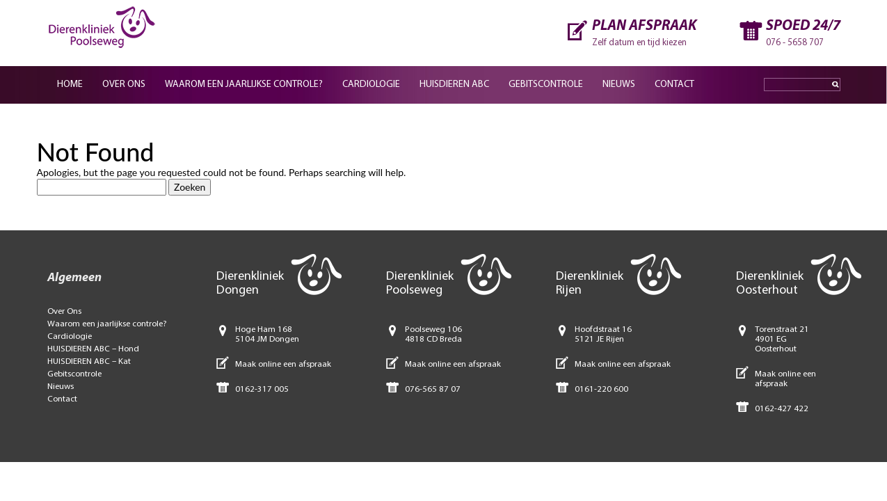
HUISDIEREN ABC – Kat (89, 361)
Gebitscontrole (546, 84)
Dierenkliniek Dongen (250, 283)
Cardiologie (371, 84)
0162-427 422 (781, 408)
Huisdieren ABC (454, 84)
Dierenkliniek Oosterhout (770, 283)
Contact (674, 84)
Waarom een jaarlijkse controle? (244, 84)
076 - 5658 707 (795, 42)
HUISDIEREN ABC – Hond (93, 348)
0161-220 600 (601, 389)
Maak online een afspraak (283, 364)
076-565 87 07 (433, 389)
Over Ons (64, 311)
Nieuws (618, 84)
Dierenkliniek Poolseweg (420, 283)
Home (70, 84)
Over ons (123, 84)
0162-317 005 (262, 389)
